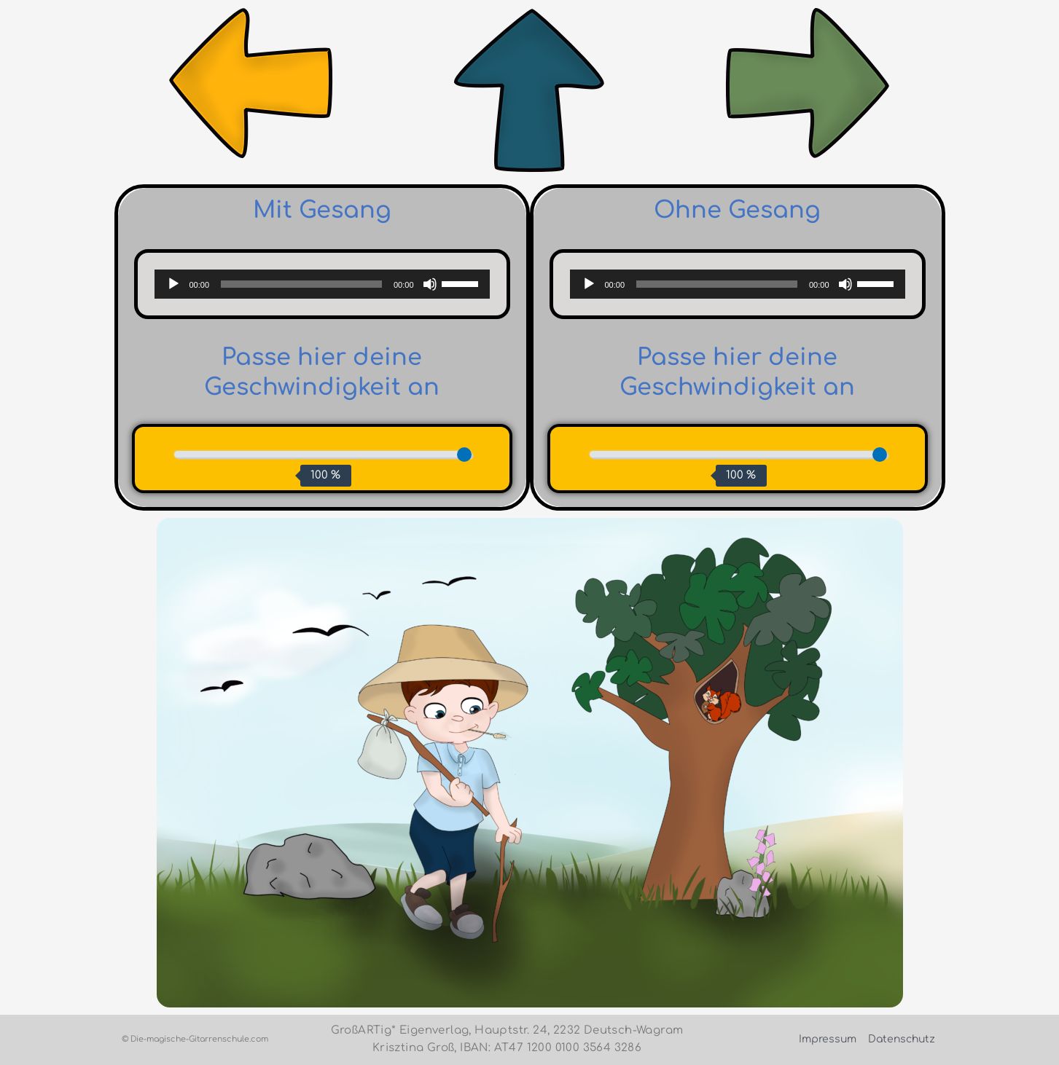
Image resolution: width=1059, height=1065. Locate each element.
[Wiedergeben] (173, 284)
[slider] (301, 284)
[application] (322, 284)
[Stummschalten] (430, 284)
